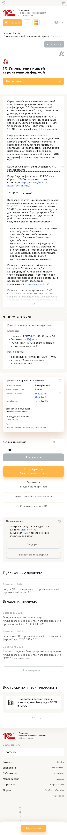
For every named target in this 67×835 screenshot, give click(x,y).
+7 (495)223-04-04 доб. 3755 (34, 527)
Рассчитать (33, 457)
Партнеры (9, 784)
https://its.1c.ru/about (33, 182)
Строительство (12, 419)
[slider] (10, 450)
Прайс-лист (58, 773)
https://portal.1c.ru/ (18, 185)
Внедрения (9, 767)
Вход (61, 22)
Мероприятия (11, 779)
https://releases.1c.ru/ (37, 284)
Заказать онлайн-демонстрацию (33, 496)
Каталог (17, 33)
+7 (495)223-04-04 (34, 336)
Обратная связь (57, 785)
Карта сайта (58, 796)
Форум (7, 790)
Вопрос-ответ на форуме (33, 554)
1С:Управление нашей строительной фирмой (26, 36)
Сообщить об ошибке (54, 790)
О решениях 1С (57, 768)
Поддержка (33, 544)
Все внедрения (31, 670)
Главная (7, 33)
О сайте (60, 762)
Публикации (10, 773)
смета (8, 427)
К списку (56, 44)
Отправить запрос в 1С (33, 506)
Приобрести (33, 828)
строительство (40, 427)
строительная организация (22, 427)
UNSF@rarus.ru (31, 339)
